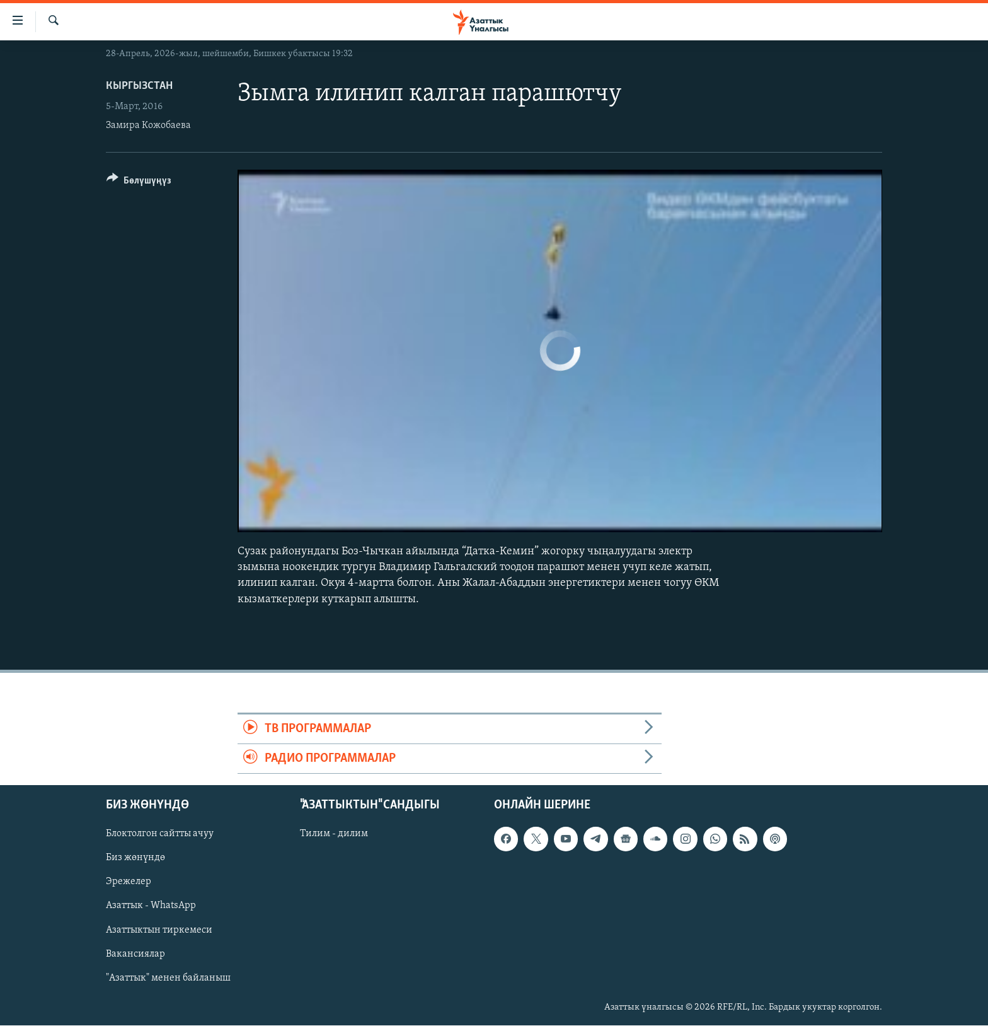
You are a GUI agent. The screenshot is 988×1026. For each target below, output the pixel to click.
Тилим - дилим (334, 834)
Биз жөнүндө (135, 858)
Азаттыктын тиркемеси (159, 930)
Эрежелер (128, 882)
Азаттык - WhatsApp (151, 906)
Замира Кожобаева (148, 125)
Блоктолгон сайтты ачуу (160, 834)
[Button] (138, 182)
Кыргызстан (139, 86)
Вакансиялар (135, 954)
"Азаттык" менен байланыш (168, 978)
